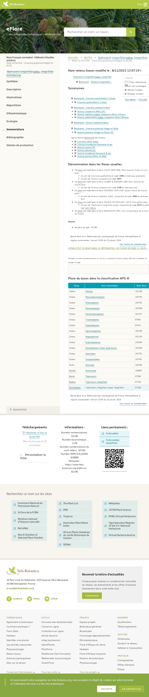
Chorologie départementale (95, 635)
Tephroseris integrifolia (96, 381)
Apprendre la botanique (19, 622)
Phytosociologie (15, 649)
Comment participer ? (18, 626)
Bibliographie (15, 137)
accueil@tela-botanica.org (20, 588)
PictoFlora (47, 649)
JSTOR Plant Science (118, 510)
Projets (84, 617)
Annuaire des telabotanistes (57, 622)
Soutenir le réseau (127, 643)
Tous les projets (88, 672)
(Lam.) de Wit (99, 50)
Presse (121, 669)
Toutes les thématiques (19, 672)
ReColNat (21, 528)
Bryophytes (86, 631)
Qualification (124, 622)
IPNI (63, 510)
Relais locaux (13, 653)
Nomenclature (15, 129)
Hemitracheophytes (95, 313)
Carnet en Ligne (50, 626)
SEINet (65, 544)
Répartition (13, 105)
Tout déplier (130, 99)
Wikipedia (112, 503)
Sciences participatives (18, 658)
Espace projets (87, 622)
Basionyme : (95, 98)
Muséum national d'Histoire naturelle (26, 520)
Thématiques (14, 617)
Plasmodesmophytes (95, 296)
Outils (46, 617)
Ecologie (11, 121)
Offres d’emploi (126, 664)
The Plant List (68, 503)
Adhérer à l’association (130, 647)
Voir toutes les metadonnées (133, 244)
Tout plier (142, 99)
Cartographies (125, 660)
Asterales (90, 364)
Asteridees (90, 353)
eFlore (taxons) (50, 635)
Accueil (73, 57)
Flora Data (12, 631)
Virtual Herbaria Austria (120, 535)
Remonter (18, 409)
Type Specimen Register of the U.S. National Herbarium (120, 525)
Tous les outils (49, 672)
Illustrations (14, 97)
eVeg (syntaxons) (51, 640)
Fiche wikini (110, 433)
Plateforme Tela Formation (56, 653)
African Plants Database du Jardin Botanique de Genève (74, 535)
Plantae (89, 291)
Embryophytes (92, 302)
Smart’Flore (48, 662)
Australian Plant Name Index (73, 524)
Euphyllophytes (92, 325)
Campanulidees (93, 359)
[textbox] (95, 32)
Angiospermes (92, 336)
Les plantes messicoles (18, 644)
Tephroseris (12, 71)
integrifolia (26, 71)
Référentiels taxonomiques (56, 658)
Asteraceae (13, 75)
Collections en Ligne (53, 631)
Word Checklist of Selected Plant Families (28, 536)
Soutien (122, 634)
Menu (142, 4)
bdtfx (88, 57)
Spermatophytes (93, 330)
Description (13, 89)
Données (123, 617)
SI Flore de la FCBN (26, 512)
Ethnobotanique (16, 113)
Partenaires (124, 638)
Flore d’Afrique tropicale (93, 653)
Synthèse (12, 81)
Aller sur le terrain (16, 662)
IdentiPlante (48, 644)
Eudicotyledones (93, 342)
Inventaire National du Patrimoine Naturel (28, 505)
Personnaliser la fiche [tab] (33, 456)
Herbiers (11, 635)
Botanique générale (90, 626)
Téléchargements (127, 626)
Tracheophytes (92, 319)
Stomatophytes (93, 308)
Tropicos (66, 516)
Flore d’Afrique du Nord (92, 644)
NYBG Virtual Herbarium (120, 516)
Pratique (123, 655)
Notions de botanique (92, 658)
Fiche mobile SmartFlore (110, 441)
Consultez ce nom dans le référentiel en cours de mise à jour (107, 248)
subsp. (36, 71)
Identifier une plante (17, 640)
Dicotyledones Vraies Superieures (101, 347)
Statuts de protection (19, 145)
